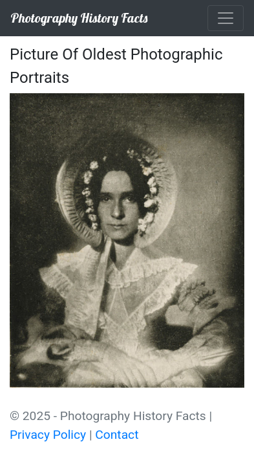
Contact (116, 434)
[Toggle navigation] (225, 18)
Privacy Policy (48, 434)
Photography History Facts (78, 18)
